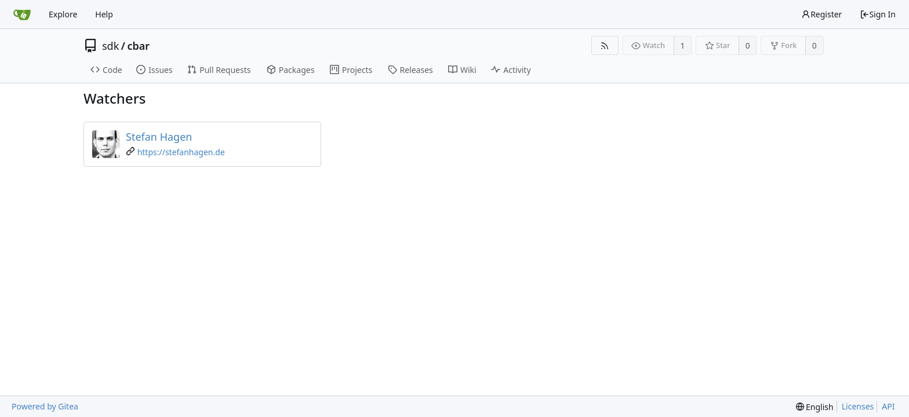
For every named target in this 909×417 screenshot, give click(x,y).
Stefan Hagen (159, 137)
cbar (139, 46)
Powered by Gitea (45, 406)
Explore (63, 14)
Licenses (858, 406)
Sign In (878, 14)
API (888, 406)
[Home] (22, 14)
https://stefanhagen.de (181, 152)
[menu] (815, 406)
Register (821, 14)
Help (104, 14)
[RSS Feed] (605, 45)
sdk (110, 46)
